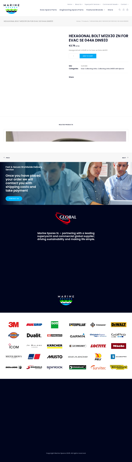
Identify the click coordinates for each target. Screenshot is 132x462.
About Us (79, 4)
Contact (124, 4)
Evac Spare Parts (48, 9)
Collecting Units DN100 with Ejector (111, 69)
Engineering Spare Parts (71, 9)
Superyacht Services (93, 4)
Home (70, 4)
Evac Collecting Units (89, 69)
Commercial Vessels (111, 4)
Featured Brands (95, 9)
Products (85, 21)
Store (110, 9)
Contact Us (14, 198)
